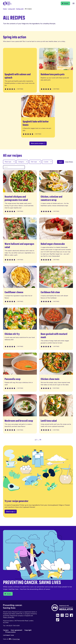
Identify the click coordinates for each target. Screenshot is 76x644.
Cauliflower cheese (20, 285)
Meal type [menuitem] (8, 162)
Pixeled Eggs (16, 639)
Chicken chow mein (56, 372)
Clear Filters (69, 162)
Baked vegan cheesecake (56, 240)
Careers (6, 630)
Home (5, 9)
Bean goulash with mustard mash (56, 329)
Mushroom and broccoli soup (20, 413)
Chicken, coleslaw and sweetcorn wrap (56, 192)
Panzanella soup (20, 372)
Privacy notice (10, 632)
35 (40, 440)
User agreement (16, 630)
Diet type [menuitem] (34, 162)
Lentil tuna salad (56, 413)
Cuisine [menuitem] (46, 162)
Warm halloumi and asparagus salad (20, 240)
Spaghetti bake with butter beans (38, 116)
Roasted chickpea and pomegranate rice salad (20, 192)
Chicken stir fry (20, 329)
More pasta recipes (37, 143)
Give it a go (10, 511)
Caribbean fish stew (56, 285)
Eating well (20, 9)
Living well (11, 9)
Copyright (27, 630)
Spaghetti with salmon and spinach (20, 70)
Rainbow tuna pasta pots (56, 70)
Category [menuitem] (21, 162)
